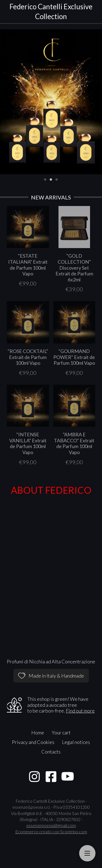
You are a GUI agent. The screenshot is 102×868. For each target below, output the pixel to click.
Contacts (51, 752)
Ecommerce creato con (51, 831)
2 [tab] (51, 179)
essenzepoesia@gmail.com (51, 825)
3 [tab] (56, 179)
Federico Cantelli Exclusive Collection (51, 11)
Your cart (61, 732)
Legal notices (76, 742)
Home (37, 732)
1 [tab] (45, 179)
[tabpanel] (51, 101)
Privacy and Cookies (33, 742)
